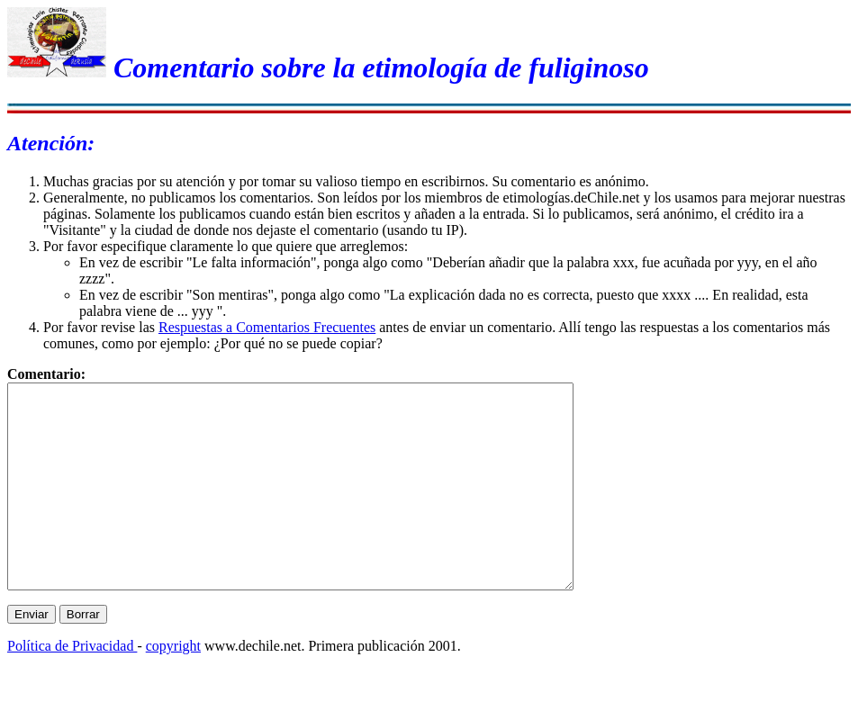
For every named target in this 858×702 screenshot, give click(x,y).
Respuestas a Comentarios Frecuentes (266, 327)
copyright (173, 686)
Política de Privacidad (72, 686)
